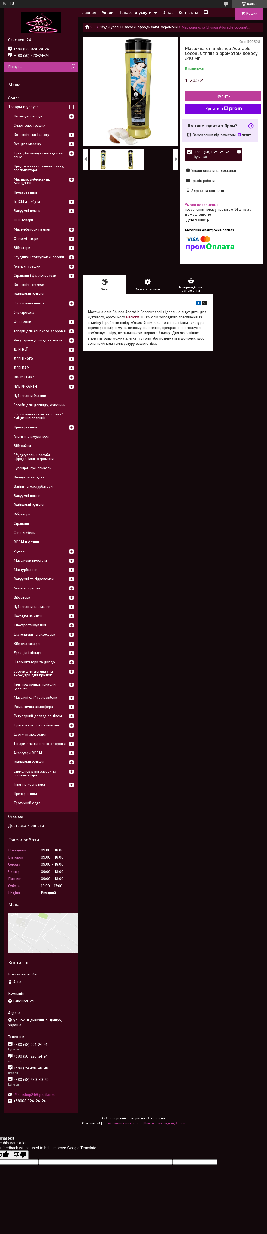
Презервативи (25, 192)
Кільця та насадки (29, 477)
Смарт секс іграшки (29, 125)
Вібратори (22, 247)
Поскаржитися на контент (122, 1123)
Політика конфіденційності (164, 1123)
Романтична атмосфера (33, 706)
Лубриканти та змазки (32, 606)
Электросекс (24, 312)
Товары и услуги (135, 12)
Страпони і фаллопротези (35, 275)
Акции (108, 12)
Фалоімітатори (26, 238)
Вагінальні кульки (29, 294)
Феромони (22, 321)
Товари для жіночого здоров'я (40, 331)
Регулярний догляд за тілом (38, 340)
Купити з (223, 108)
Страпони (21, 523)
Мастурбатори (25, 569)
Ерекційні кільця (27, 653)
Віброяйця (22, 445)
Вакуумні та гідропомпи (34, 579)
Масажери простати (30, 560)
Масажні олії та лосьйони (35, 697)
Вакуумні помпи (27, 211)
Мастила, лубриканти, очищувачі (32, 181)
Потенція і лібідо (28, 116)
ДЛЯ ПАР (21, 368)
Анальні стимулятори (31, 436)
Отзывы (15, 816)
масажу (132, 317)
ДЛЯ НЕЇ (21, 349)
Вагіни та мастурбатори (33, 486)
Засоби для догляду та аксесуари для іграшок (33, 673)
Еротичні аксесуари (30, 734)
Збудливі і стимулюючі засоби (39, 257)
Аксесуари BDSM (28, 753)
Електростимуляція (30, 625)
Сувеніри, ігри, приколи (32, 468)
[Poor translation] (20, 1154)
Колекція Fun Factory (31, 134)
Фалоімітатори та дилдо (34, 662)
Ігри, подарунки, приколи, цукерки (35, 686)
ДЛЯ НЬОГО (23, 358)
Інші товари (23, 220)
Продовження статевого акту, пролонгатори (39, 168)
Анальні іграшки (27, 266)
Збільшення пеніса (29, 303)
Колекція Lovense (29, 284)
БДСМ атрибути (27, 201)
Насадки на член (28, 616)
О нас (167, 12)
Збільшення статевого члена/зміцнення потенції (38, 416)
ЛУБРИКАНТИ (25, 386)
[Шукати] (73, 67)
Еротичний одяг (27, 803)
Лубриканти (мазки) (30, 395)
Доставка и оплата (26, 825)
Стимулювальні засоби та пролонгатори (35, 773)
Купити (224, 96)
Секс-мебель (24, 532)
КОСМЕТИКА (24, 377)
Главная (88, 12)
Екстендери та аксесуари (34, 634)
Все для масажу (27, 144)
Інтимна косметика (29, 784)
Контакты (188, 12)
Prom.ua (159, 1118)
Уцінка (19, 551)
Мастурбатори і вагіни (32, 229)
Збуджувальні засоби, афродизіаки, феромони (138, 27)
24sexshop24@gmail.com (34, 1094)
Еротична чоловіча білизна (36, 725)
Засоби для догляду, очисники (39, 405)
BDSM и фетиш (26, 542)
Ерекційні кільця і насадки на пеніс (38, 155)
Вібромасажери (27, 643)
